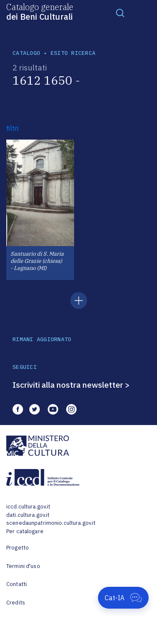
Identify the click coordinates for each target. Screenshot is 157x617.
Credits (15, 602)
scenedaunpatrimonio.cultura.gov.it (50, 522)
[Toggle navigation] (120, 13)
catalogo (26, 53)
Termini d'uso (23, 566)
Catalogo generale (39, 11)
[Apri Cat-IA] (123, 598)
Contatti (16, 584)
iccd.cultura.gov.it (28, 506)
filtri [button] (12, 128)
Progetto (17, 547)
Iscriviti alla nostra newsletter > (71, 385)
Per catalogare (25, 531)
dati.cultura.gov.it (27, 514)
